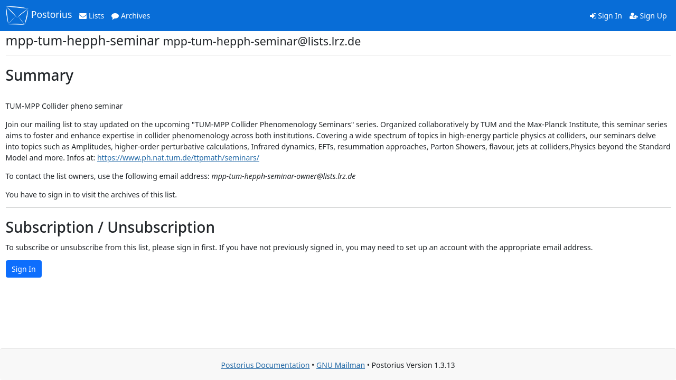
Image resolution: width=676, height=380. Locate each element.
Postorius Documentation (265, 365)
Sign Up (648, 16)
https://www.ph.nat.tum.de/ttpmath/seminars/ (178, 158)
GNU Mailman (340, 365)
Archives (130, 16)
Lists (91, 16)
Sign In (606, 16)
